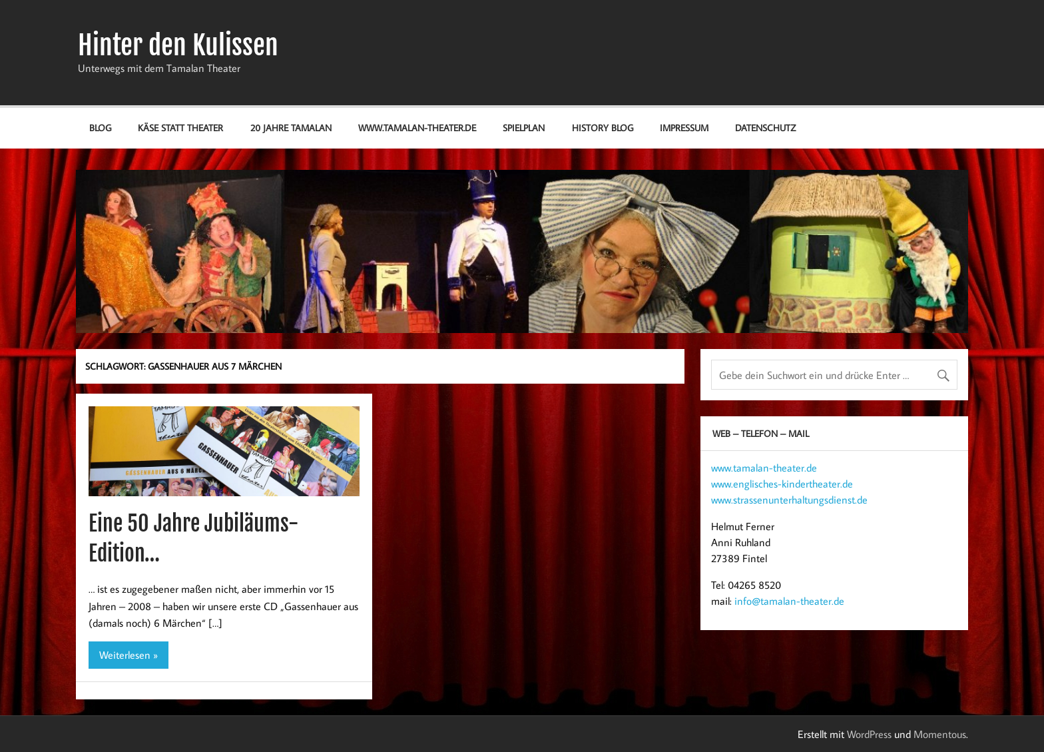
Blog (100, 127)
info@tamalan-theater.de (789, 600)
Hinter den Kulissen (178, 45)
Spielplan (524, 127)
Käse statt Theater (180, 127)
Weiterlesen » (128, 654)
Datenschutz (765, 127)
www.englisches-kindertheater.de (782, 483)
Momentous (940, 734)
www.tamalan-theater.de (417, 127)
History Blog (602, 127)
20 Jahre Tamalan (291, 127)
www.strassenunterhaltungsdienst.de (789, 499)
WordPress (869, 734)
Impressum (684, 127)
